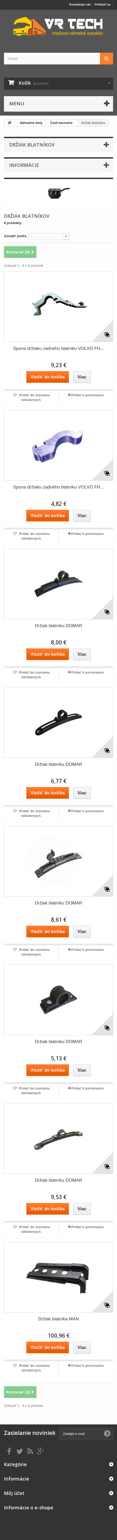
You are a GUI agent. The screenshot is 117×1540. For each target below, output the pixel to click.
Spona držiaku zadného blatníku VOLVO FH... (58, 348)
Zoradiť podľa (15, 236)
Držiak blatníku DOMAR (58, 625)
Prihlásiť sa (102, 4)
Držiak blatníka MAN (58, 1318)
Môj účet (14, 1493)
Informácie (24, 165)
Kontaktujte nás (80, 4)
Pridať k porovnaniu (87, 395)
